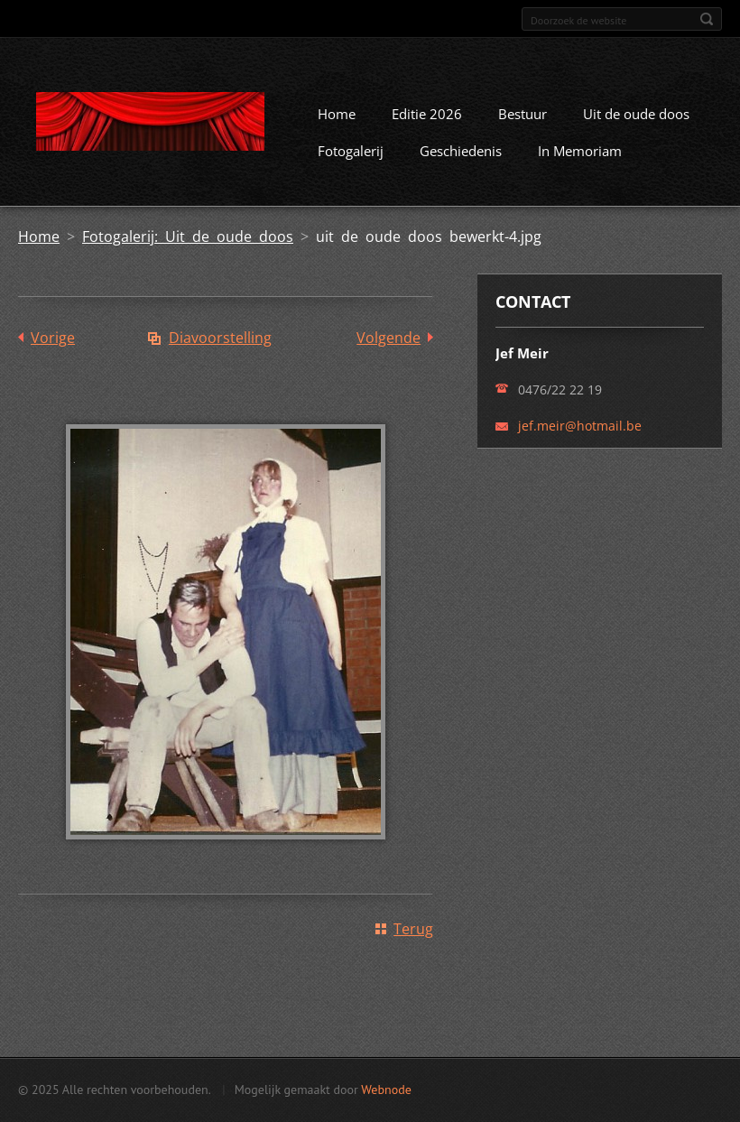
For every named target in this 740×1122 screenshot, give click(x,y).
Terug (413, 929)
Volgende (388, 338)
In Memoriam (580, 151)
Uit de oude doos (636, 114)
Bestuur (522, 114)
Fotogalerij (351, 151)
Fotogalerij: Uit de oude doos (187, 236)
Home (337, 114)
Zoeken (707, 19)
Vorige (53, 338)
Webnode (386, 1089)
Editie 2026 (427, 114)
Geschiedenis (461, 151)
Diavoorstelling (220, 338)
